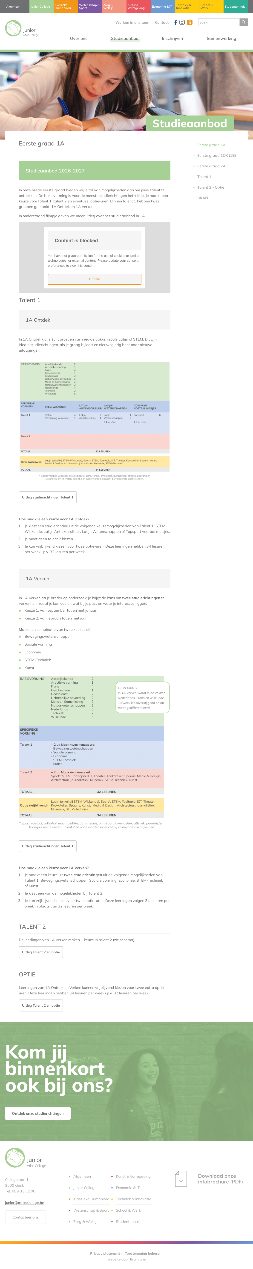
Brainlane (138, 1259)
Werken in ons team (132, 22)
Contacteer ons (25, 1217)
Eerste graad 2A (211, 166)
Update (94, 279)
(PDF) (209, 1179)
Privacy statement (105, 1253)
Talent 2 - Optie (210, 187)
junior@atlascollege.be (24, 1202)
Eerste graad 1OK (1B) (216, 155)
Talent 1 (204, 176)
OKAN (202, 198)
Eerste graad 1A (211, 144)
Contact (162, 22)
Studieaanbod (189, 123)
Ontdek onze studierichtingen (38, 1113)
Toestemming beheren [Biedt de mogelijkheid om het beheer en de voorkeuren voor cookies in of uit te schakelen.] (143, 1253)
